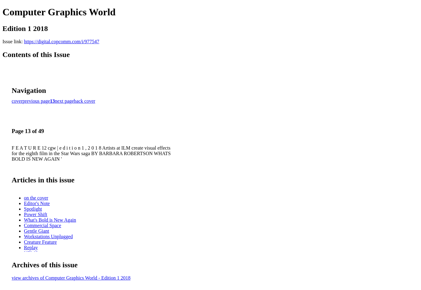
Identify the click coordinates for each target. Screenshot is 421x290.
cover (17, 101)
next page (64, 101)
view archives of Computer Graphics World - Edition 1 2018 (71, 277)
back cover (84, 101)
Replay (31, 247)
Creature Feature (40, 242)
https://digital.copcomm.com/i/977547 (61, 41)
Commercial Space (42, 225)
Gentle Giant (36, 231)
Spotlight (33, 209)
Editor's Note (37, 203)
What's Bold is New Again (50, 220)
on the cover (36, 197)
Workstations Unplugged (48, 236)
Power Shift (35, 214)
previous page (36, 101)
